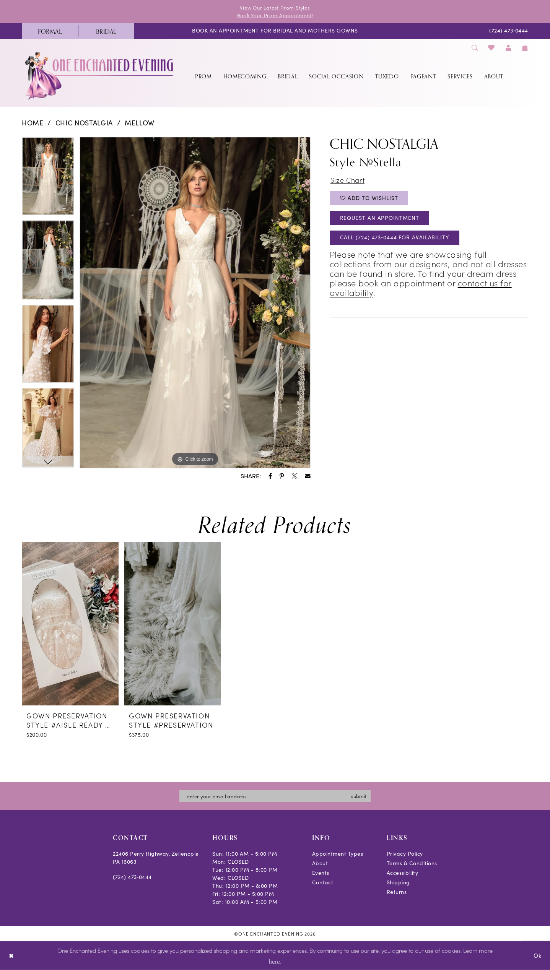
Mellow (140, 122)
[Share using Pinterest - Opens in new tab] (282, 476)
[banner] (99, 76)
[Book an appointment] (275, 31)
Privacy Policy (405, 853)
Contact (323, 882)
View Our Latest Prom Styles (275, 7)
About (320, 863)
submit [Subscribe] (358, 795)
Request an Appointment (379, 217)
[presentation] (70, 623)
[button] (508, 47)
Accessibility (402, 872)
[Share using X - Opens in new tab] (294, 476)
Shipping (398, 882)
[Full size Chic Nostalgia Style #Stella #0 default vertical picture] (195, 302)
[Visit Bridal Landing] (106, 31)
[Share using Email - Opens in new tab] (308, 476)
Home (33, 122)
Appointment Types (337, 853)
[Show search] (474, 47)
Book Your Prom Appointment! (275, 15)
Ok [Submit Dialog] (538, 955)
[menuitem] (50, 31)
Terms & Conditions (412, 863)
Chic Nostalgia (84, 122)
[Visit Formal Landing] (50, 31)
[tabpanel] (48, 179)
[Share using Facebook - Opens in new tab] (270, 476)
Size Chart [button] (347, 180)
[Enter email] (275, 796)
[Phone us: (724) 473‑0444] (509, 31)
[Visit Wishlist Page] (491, 47)
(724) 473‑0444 (132, 877)
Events (320, 872)
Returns (397, 891)
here (274, 961)
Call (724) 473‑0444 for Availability (394, 237)
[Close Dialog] (11, 955)
